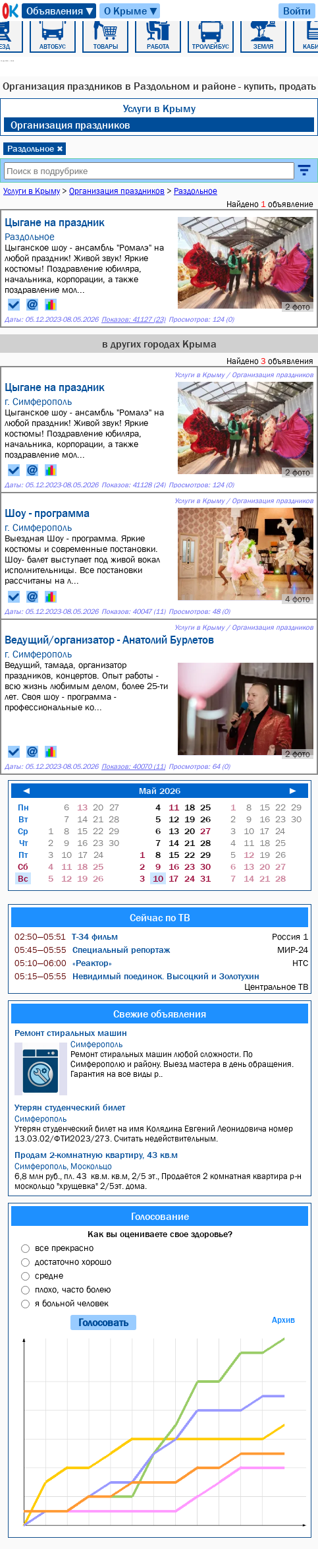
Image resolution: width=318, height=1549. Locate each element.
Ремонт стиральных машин (70, 1032)
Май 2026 (159, 790)
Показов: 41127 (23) (133, 319)
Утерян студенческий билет (69, 1107)
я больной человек (72, 1303)
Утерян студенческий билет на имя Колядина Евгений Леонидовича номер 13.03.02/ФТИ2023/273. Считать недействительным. (161, 1128)
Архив (283, 1320)
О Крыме (131, 11)
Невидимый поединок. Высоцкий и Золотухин (136, 976)
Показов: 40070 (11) (133, 766)
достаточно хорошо (73, 1261)
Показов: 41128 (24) (133, 485)
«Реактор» (63, 962)
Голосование (160, 1216)
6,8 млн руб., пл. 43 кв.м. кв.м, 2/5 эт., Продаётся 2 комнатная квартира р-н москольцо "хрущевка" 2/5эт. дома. (161, 1176)
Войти (297, 10)
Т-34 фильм (66, 936)
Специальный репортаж (92, 949)
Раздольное (35, 148)
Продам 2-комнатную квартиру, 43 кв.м (96, 1154)
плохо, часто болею (73, 1289)
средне (49, 1275)
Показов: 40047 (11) (133, 611)
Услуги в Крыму (159, 108)
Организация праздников (70, 125)
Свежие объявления (159, 1013)
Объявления (60, 11)
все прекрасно (64, 1247)
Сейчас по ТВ (160, 917)
